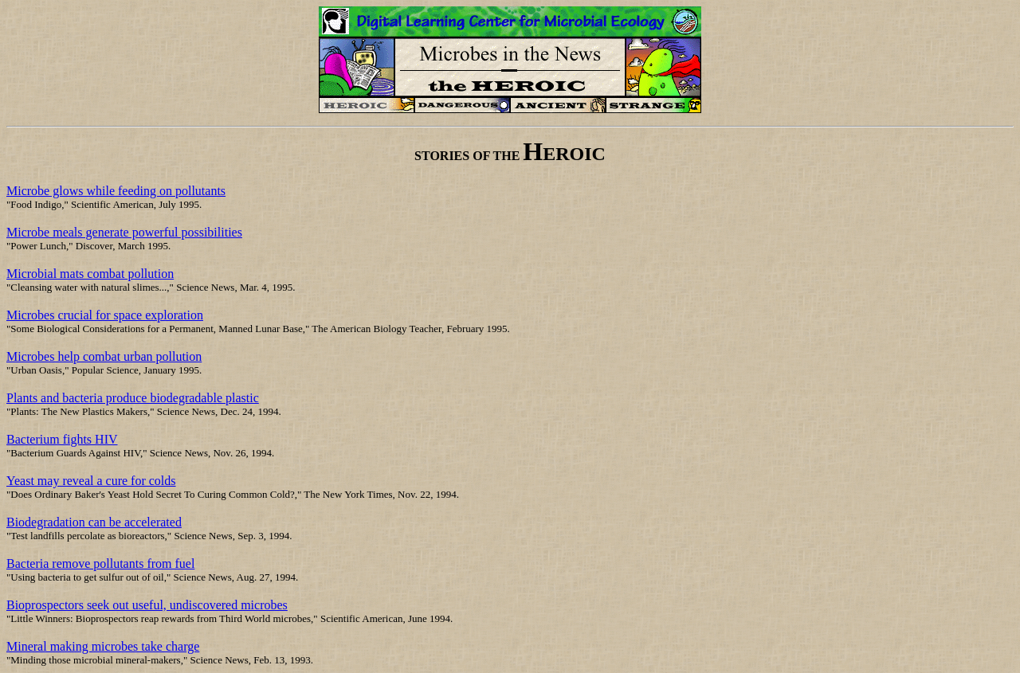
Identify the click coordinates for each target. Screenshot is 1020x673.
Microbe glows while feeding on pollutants (116, 191)
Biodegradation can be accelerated (94, 522)
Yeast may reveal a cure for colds (91, 480)
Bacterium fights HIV (62, 439)
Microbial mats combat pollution (90, 273)
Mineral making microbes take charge (102, 646)
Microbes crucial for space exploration (104, 315)
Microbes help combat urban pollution (104, 356)
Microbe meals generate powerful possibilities (124, 232)
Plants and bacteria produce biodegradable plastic (132, 398)
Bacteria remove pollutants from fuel (100, 563)
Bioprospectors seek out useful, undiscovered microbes (147, 605)
